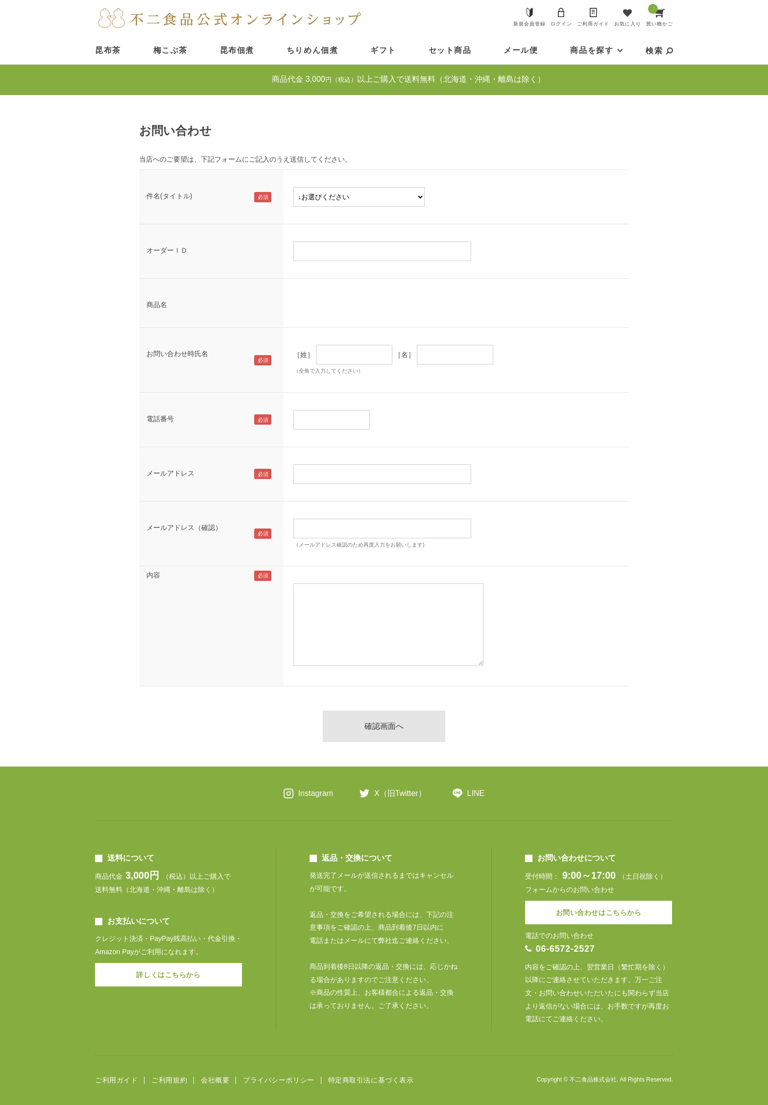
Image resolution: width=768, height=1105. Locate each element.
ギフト (383, 50)
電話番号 (160, 419)
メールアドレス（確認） (184, 527)
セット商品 (450, 50)
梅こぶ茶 (170, 50)
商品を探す (591, 50)
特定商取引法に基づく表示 (371, 1080)
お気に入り (627, 23)
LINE (476, 793)
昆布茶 (108, 50)
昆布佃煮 (237, 50)
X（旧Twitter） (400, 793)
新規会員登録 (529, 23)
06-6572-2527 (565, 949)
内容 (153, 575)
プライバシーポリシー (278, 1080)
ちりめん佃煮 (312, 50)
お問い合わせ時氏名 (177, 354)
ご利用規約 (169, 1080)
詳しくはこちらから (168, 975)
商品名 (156, 305)
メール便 (521, 50)
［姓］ (303, 355)
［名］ (404, 355)
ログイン (561, 23)
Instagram (315, 793)
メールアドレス (170, 473)
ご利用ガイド (593, 23)
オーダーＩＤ (167, 250)
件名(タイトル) (169, 196)
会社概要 (215, 1080)
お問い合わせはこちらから (599, 912)
